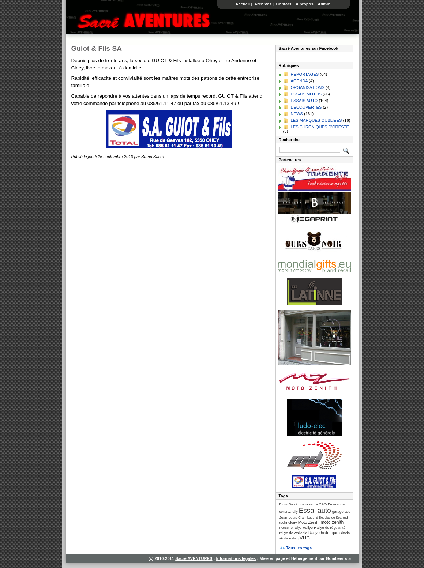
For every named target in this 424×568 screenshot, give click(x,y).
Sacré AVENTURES (193, 558)
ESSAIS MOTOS (306, 94)
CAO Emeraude (332, 504)
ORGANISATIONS (307, 87)
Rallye (308, 528)
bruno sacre (308, 504)
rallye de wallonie (293, 533)
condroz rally (288, 512)
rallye (297, 528)
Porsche (286, 528)
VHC (305, 538)
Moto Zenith (309, 522)
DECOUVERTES (306, 107)
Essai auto (315, 510)
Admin (324, 4)
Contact (283, 4)
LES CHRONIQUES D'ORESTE (320, 127)
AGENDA (299, 81)
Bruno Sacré (288, 504)
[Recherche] (309, 150)
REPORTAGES (305, 74)
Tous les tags (299, 548)
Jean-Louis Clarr (292, 517)
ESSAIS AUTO (304, 100)
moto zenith (332, 522)
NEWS (297, 114)
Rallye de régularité (329, 528)
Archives (263, 4)
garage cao (341, 511)
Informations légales (236, 558)
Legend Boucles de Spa (324, 517)
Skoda (344, 533)
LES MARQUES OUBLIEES (316, 120)
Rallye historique (323, 532)
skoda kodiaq (289, 538)
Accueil (242, 4)
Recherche (289, 140)
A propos (304, 4)
